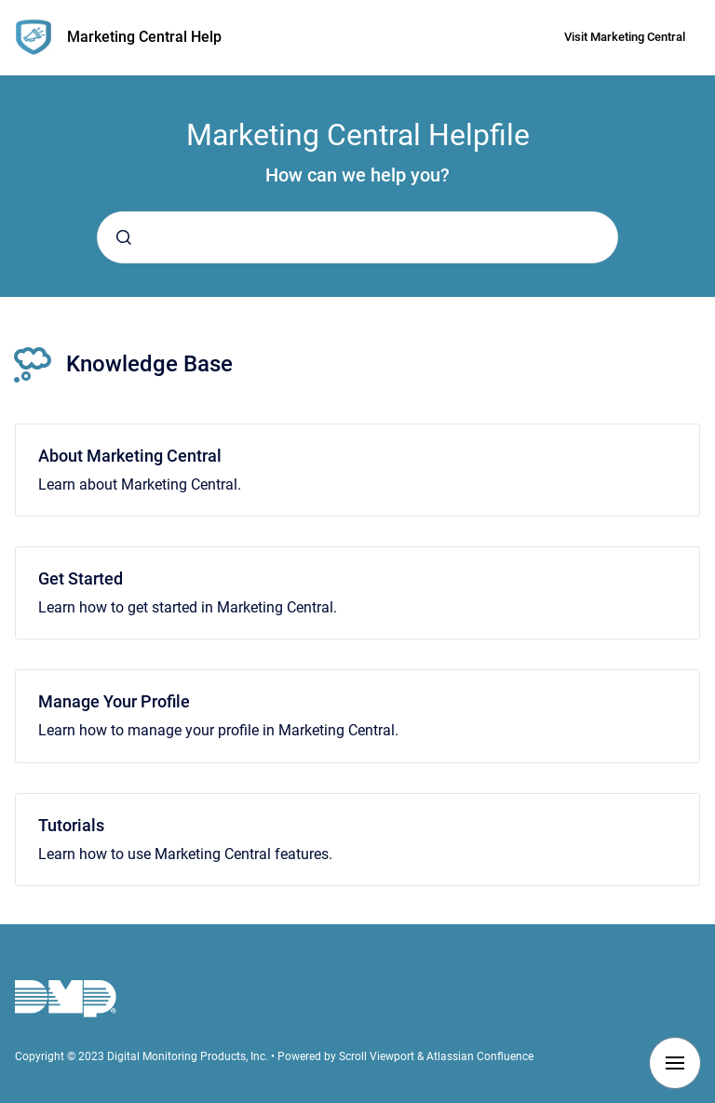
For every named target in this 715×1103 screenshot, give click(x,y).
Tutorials (71, 825)
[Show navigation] (675, 1063)
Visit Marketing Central (624, 37)
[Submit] (124, 237)
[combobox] (357, 237)
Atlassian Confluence (479, 1056)
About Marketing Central (130, 455)
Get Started (80, 578)
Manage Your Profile (114, 701)
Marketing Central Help (144, 37)
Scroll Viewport (378, 1056)
